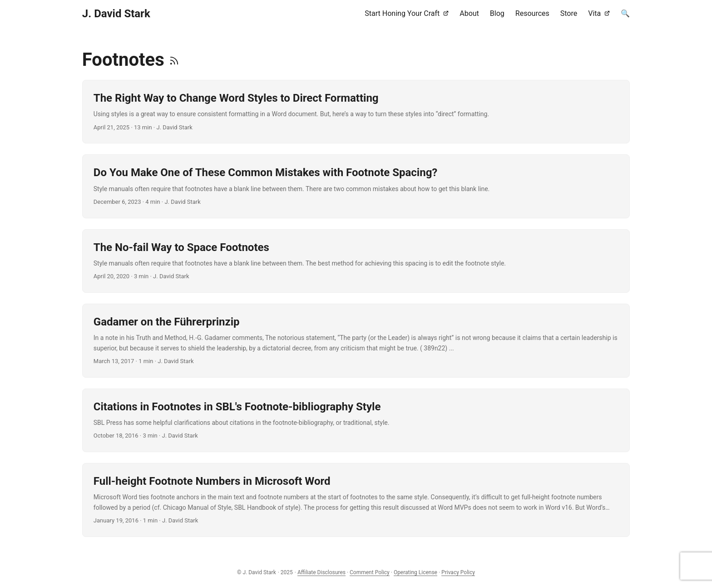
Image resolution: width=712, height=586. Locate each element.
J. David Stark (116, 13)
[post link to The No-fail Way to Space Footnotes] (356, 261)
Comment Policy (370, 572)
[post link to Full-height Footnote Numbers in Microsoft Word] (356, 500)
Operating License (415, 572)
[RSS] (174, 59)
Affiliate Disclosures (321, 572)
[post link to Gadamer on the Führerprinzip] (356, 340)
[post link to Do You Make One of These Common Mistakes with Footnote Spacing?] (356, 186)
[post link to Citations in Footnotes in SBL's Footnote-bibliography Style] (356, 420)
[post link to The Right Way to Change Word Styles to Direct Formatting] (356, 111)
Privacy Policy (458, 572)
